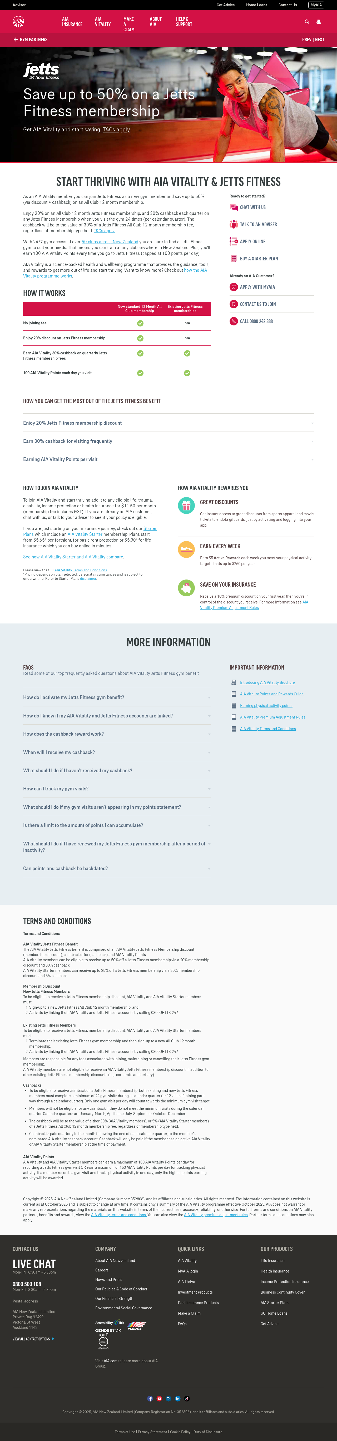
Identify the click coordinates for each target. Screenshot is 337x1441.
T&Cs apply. (104, 230)
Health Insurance (275, 1271)
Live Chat (34, 1263)
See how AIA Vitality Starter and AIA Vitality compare (73, 556)
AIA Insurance (72, 21)
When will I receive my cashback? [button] (59, 752)
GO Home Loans (274, 1313)
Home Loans (256, 5)
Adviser (19, 5)
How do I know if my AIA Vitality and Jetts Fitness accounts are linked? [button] (98, 716)
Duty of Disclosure (208, 1432)
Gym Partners (30, 39)
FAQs (182, 1323)
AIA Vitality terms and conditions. (119, 1214)
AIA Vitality (103, 21)
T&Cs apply (116, 129)
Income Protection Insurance (285, 1281)
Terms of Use (125, 1432)
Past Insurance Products (198, 1302)
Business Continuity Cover (283, 1292)
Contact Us (288, 5)
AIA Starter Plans (275, 1302)
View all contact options (33, 1339)
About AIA (156, 21)
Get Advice (226, 5)
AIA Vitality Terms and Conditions (80, 570)
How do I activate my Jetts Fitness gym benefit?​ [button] (73, 697)
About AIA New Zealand (115, 1260)
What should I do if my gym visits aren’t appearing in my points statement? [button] (102, 807)
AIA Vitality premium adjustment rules (216, 1214)
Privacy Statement (152, 1432)
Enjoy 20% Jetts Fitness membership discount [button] (72, 423)
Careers (101, 1270)
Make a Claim (129, 24)
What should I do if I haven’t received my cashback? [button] (77, 770)
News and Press (108, 1279)
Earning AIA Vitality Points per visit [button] (60, 459)
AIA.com (110, 1361)
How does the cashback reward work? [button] (63, 734)
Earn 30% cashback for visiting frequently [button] (67, 441)
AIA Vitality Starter (85, 534)
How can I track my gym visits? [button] (55, 789)
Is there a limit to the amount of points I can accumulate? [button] (83, 825)
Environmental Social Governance (123, 1308)
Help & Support (184, 21)
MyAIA (316, 5)
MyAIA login (188, 1271)
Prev (306, 39)
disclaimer (88, 578)
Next (319, 39)
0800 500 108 (27, 1284)
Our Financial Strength (114, 1298)
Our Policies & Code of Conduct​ (121, 1289)
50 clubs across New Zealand (110, 241)
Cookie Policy (180, 1432)
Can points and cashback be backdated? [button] (65, 868)
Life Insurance (273, 1260)
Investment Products (195, 1292)
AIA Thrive (186, 1281)
